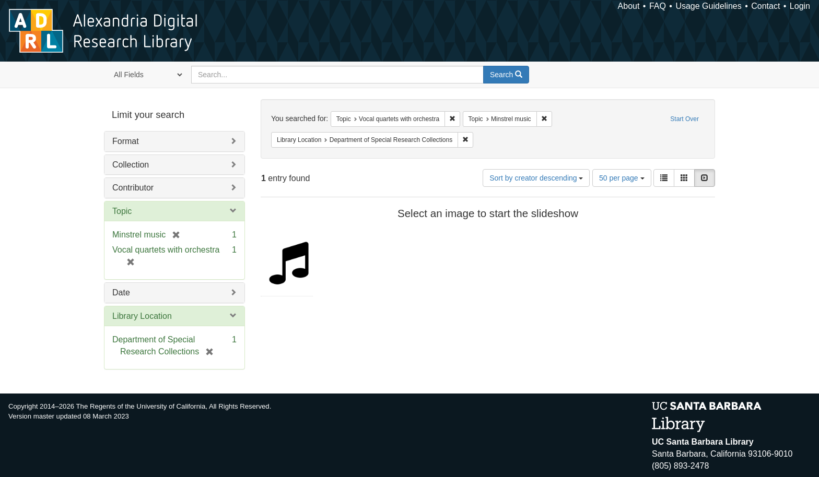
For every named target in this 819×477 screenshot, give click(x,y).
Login (800, 6)
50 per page (622, 178)
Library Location (142, 316)
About (629, 6)
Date (121, 292)
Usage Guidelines (708, 6)
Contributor (133, 187)
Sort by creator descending (536, 178)
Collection (130, 164)
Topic (122, 211)
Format (125, 141)
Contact (765, 6)
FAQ (657, 6)
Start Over (684, 119)
